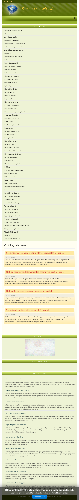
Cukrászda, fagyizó (10, 82)
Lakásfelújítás (9, 160)
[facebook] (4, 1)
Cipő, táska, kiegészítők (12, 76)
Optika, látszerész (10, 177)
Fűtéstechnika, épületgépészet (14, 112)
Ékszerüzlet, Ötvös (10, 89)
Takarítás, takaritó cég (11, 203)
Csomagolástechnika (11, 79)
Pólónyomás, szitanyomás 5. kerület (17, 390)
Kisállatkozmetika (10, 141)
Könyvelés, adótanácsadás (13, 151)
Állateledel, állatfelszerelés (13, 30)
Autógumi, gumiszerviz (12, 40)
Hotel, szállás (8, 121)
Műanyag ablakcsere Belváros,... (16, 471)
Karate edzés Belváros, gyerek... (16, 483)
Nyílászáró (8, 167)
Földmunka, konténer (11, 102)
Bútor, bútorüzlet (10, 73)
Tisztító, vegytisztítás (11, 212)
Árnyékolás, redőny (10, 37)
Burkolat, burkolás (10, 69)
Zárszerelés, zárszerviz (12, 238)
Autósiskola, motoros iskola (13, 50)
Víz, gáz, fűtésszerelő (11, 232)
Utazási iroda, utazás (11, 219)
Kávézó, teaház (9, 134)
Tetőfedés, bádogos (11, 209)
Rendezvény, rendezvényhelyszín (15, 186)
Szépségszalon (9, 199)
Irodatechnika (9, 128)
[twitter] (7, 1)
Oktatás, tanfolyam (10, 173)
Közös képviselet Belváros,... (15, 379)
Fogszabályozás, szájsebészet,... (16, 425)
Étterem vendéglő (10, 95)
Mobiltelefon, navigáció (12, 164)
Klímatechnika (9, 144)
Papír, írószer (8, 180)
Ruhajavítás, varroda (11, 190)
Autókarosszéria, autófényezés (14, 43)
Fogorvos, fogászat (10, 99)
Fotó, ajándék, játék (10, 108)
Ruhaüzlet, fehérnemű (11, 193)
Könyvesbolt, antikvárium (12, 154)
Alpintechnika (8, 34)
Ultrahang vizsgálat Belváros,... (16, 413)
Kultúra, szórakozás (11, 157)
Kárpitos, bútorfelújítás (12, 131)
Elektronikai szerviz (10, 92)
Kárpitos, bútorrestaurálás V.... (16, 402)
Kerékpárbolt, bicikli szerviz (13, 138)
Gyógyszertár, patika (11, 115)
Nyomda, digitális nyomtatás (13, 170)
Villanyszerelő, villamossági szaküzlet (16, 225)
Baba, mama (8, 60)
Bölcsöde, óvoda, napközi (12, 66)
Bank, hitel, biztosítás (11, 63)
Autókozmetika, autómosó (13, 47)
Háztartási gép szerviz (11, 118)
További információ (60, 493)
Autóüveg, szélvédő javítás (13, 56)
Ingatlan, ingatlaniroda (11, 125)
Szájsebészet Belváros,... (14, 460)
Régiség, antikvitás (10, 183)
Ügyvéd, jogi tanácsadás (12, 216)
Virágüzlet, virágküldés (12, 229)
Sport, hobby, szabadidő (12, 196)
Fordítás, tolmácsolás (11, 105)
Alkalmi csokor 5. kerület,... (14, 437)
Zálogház (7, 235)
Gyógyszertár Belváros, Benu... (16, 448)
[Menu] (73, 18)
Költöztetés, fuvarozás (11, 147)
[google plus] (11, 1)
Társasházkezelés (10, 206)
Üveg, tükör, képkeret (11, 222)
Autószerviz (8, 53)
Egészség (7, 86)
